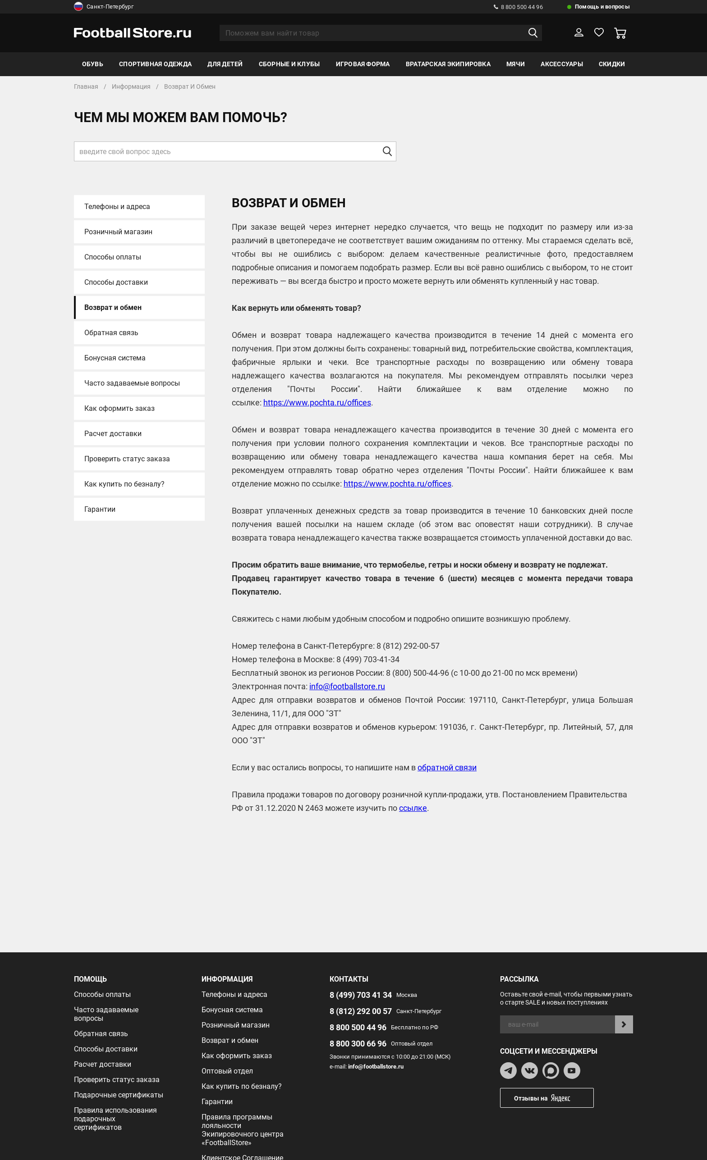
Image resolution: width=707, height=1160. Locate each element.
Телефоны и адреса (117, 206)
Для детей (225, 64)
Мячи (515, 64)
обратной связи (447, 767)
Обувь (92, 64)
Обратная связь (111, 332)
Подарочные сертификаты (118, 1095)
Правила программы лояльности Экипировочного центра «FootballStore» (243, 1130)
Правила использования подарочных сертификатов (115, 1119)
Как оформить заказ (119, 408)
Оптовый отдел (227, 1071)
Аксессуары (562, 64)
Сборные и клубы (289, 64)
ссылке (413, 808)
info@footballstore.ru (347, 686)
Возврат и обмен (113, 307)
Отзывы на (553, 1098)
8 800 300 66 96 (358, 1043)
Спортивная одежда (155, 64)
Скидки (612, 64)
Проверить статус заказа (127, 459)
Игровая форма (363, 64)
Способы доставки (116, 282)
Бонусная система (115, 358)
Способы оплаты (112, 257)
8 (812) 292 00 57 (361, 1011)
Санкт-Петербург (103, 7)
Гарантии (99, 509)
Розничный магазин (118, 231)
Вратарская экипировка (448, 64)
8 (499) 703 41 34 (361, 995)
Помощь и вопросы (602, 6)
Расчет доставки (113, 433)
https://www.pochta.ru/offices (317, 402)
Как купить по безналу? (124, 484)
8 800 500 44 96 (518, 7)
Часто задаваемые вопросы (132, 383)
